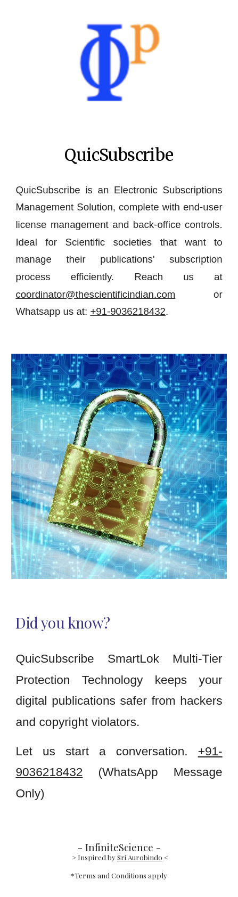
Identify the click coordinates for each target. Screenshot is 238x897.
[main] (118, 155)
